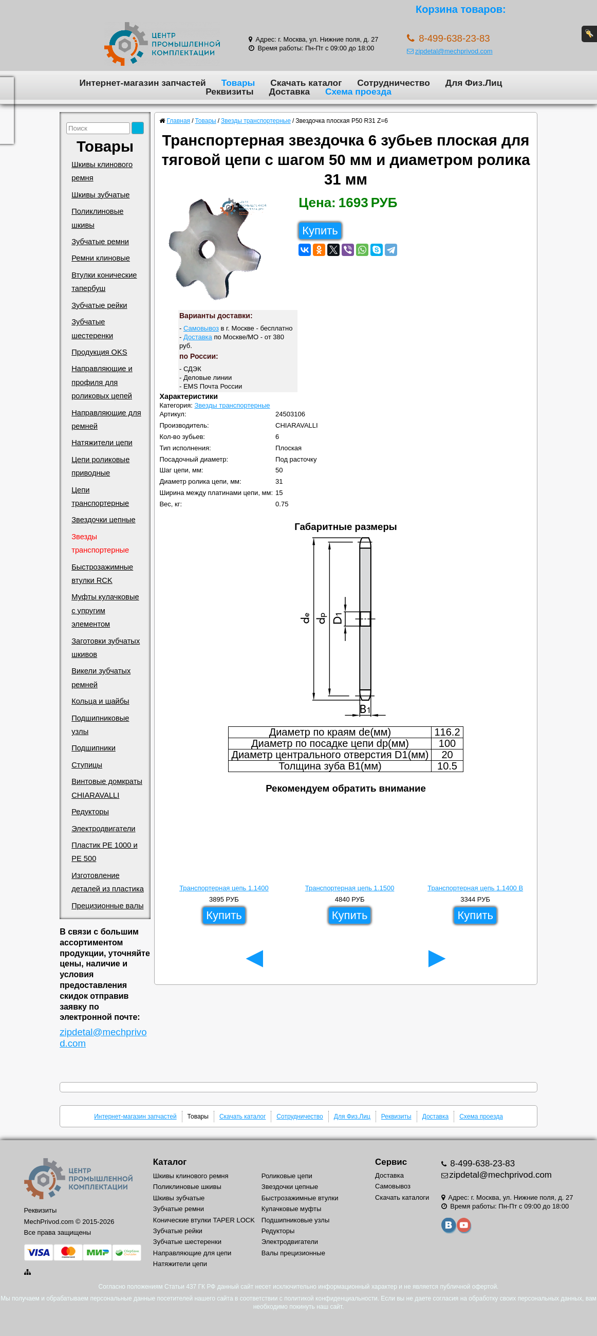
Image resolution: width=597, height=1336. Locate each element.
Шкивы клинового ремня (102, 171)
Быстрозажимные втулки (300, 1198)
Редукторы (90, 812)
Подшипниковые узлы (100, 725)
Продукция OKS (99, 352)
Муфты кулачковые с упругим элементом (105, 610)
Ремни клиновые (100, 258)
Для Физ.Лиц (473, 83)
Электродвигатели (103, 829)
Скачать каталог (306, 83)
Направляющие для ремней (106, 419)
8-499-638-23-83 (481, 1163)
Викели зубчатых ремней (100, 677)
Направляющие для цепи (192, 1253)
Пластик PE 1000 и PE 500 (104, 852)
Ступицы (86, 765)
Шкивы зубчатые (100, 195)
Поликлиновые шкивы (97, 218)
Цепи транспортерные (100, 496)
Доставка (289, 91)
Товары (238, 83)
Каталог (169, 1162)
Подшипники (93, 748)
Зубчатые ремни (100, 241)
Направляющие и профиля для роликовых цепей (102, 382)
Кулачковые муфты (291, 1209)
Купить (320, 230)
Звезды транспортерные (100, 543)
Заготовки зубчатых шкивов (105, 647)
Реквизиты (229, 91)
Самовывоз (201, 328)
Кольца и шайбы (100, 701)
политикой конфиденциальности (330, 1298)
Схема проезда (358, 91)
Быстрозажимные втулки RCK (102, 573)
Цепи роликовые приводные (100, 466)
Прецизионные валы (107, 906)
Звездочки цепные (103, 520)
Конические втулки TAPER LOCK (204, 1220)
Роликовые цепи (287, 1176)
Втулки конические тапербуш (104, 281)
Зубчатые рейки (99, 305)
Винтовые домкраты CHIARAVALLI (106, 788)
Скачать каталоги (402, 1197)
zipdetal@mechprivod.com (450, 51)
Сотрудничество (393, 83)
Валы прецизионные (293, 1253)
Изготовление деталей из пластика (107, 882)
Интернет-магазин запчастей (143, 83)
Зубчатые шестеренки (92, 328)
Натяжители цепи (102, 442)
